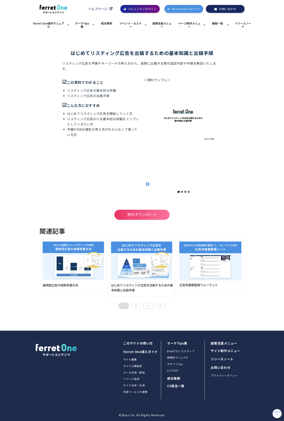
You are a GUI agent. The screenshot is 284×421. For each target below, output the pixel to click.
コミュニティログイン (142, 9)
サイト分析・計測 (134, 385)
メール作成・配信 (134, 372)
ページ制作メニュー (189, 24)
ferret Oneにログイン (186, 9)
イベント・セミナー (131, 24)
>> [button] (160, 305)
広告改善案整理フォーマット (198, 285)
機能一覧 (217, 23)
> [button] (148, 305)
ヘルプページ (97, 9)
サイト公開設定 (132, 366)
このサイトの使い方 (138, 343)
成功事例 (106, 23)
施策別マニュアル (178, 357)
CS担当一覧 (175, 385)
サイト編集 (130, 359)
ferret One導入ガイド (140, 351)
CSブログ (172, 370)
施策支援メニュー (162, 24)
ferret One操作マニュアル (48, 24)
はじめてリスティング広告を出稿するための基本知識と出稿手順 (142, 287)
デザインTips (175, 364)
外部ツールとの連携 (135, 392)
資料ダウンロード (142, 214)
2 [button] (135, 305)
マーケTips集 (82, 24)
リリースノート (243, 24)
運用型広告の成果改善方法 (60, 285)
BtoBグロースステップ (181, 351)
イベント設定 (131, 379)
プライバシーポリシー (224, 375)
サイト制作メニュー (225, 350)
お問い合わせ (227, 9)
